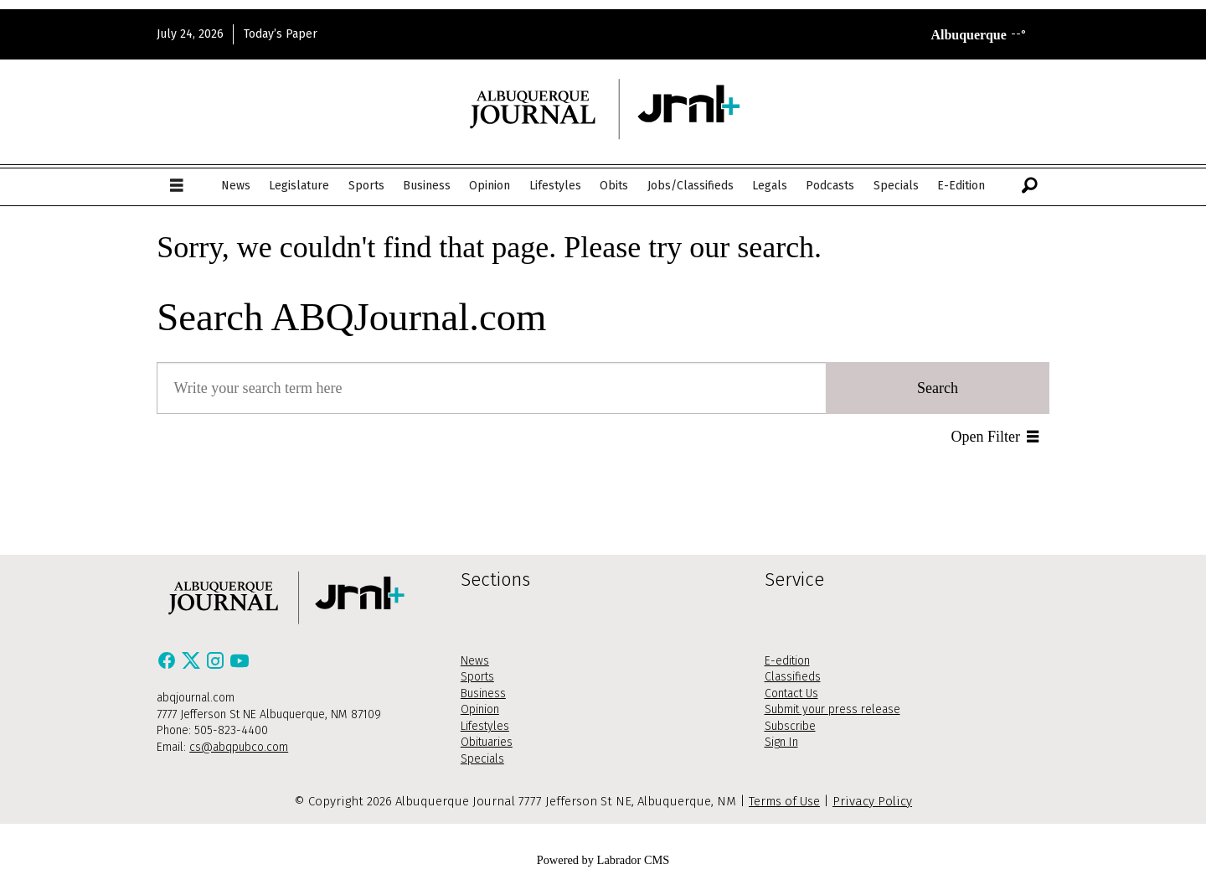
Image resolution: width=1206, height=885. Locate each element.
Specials (896, 186)
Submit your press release (832, 709)
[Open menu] (176, 186)
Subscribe (790, 726)
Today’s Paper (280, 34)
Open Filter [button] (986, 436)
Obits (614, 186)
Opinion (489, 186)
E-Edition (961, 186)
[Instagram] (217, 665)
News (235, 186)
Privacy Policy (872, 801)
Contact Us (791, 693)
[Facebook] (169, 665)
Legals (769, 186)
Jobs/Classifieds (690, 186)
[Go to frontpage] (603, 109)
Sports (366, 186)
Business (427, 186)
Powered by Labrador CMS (603, 860)
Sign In (781, 742)
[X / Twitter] (193, 665)
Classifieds (793, 677)
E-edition (787, 661)
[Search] (1029, 186)
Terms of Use (784, 801)
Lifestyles (555, 186)
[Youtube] (239, 665)
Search (937, 388)
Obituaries (487, 742)
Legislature (299, 186)
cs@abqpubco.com (238, 747)
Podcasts (830, 186)
